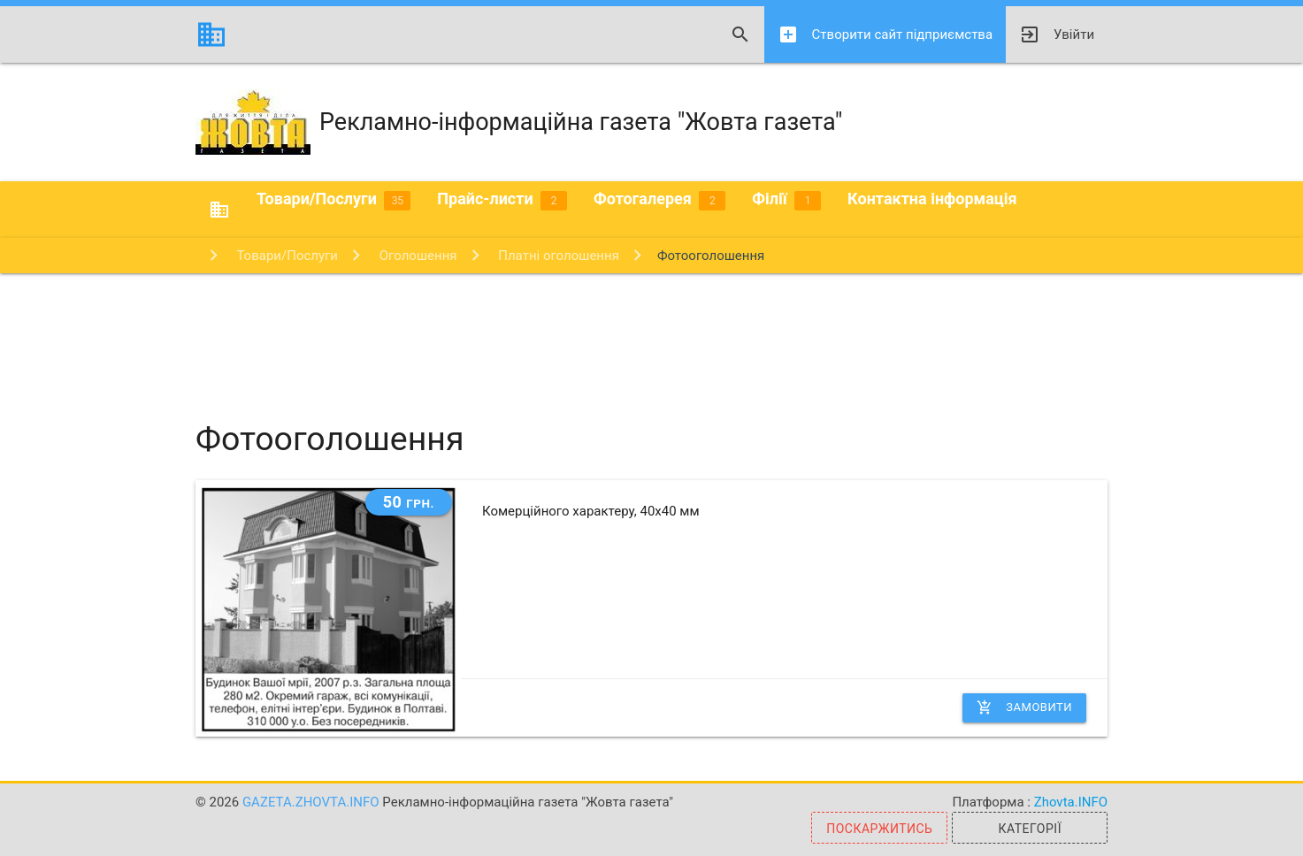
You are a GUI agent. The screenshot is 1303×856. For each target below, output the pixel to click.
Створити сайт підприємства (885, 34)
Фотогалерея (659, 199)
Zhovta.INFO (1071, 802)
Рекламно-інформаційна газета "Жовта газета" (519, 122)
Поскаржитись (879, 829)
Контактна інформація (932, 198)
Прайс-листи (502, 199)
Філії (786, 199)
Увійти (1056, 34)
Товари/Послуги (333, 199)
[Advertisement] (652, 331)
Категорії (1029, 829)
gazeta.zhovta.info (312, 802)
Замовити (1024, 707)
